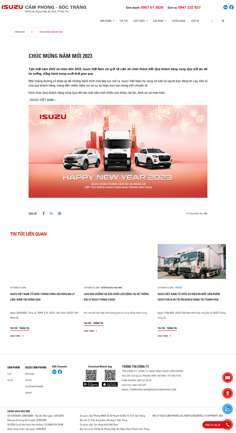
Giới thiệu (29, 374)
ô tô (9, 374)
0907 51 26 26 (144, 380)
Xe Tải (10, 380)
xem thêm (16, 335)
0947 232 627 (139, 385)
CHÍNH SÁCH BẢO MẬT (18, 411)
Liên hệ (195, 20)
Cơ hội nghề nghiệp (34, 386)
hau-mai (118, 287)
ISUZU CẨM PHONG (35, 367)
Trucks (178, 287)
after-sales (107, 287)
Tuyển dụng (178, 20)
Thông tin (24, 328)
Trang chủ (20, 32)
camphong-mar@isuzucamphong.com (153, 389)
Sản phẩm (13, 367)
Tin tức (124, 20)
